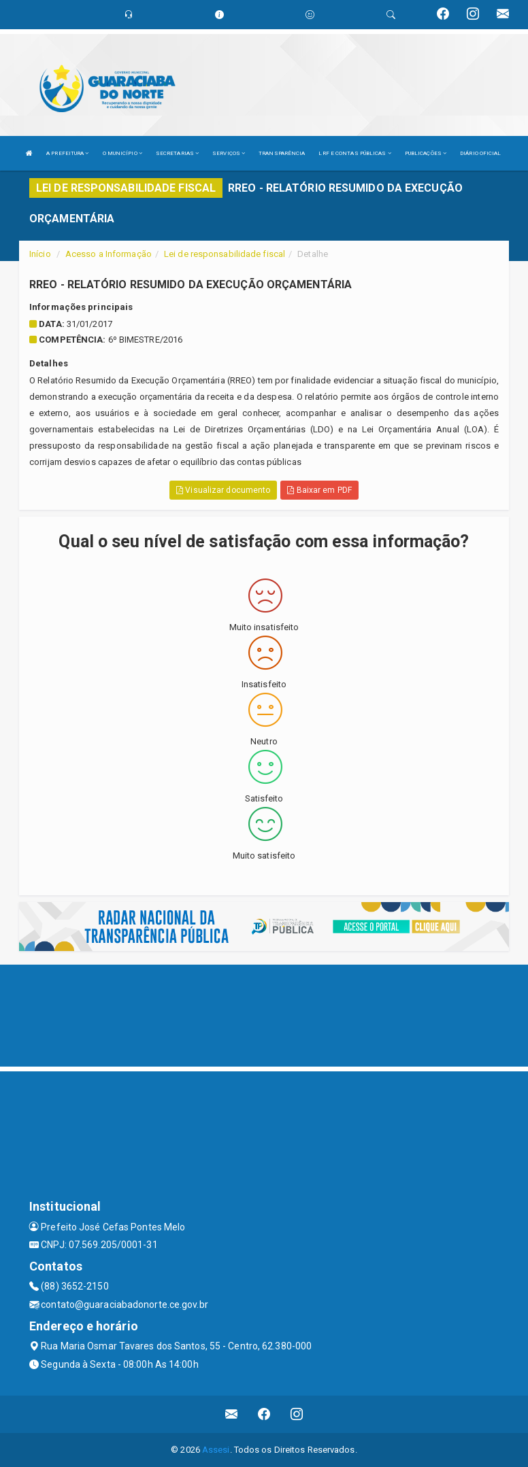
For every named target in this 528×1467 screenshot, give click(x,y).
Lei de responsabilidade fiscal (224, 254)
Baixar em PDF (319, 490)
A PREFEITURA (67, 153)
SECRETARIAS (177, 153)
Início (40, 254)
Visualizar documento (223, 490)
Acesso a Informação (108, 254)
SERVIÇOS (228, 153)
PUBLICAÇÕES (425, 153)
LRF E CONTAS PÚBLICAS (354, 153)
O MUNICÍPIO (122, 153)
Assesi (216, 1450)
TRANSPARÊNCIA (282, 153)
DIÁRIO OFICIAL (480, 153)
